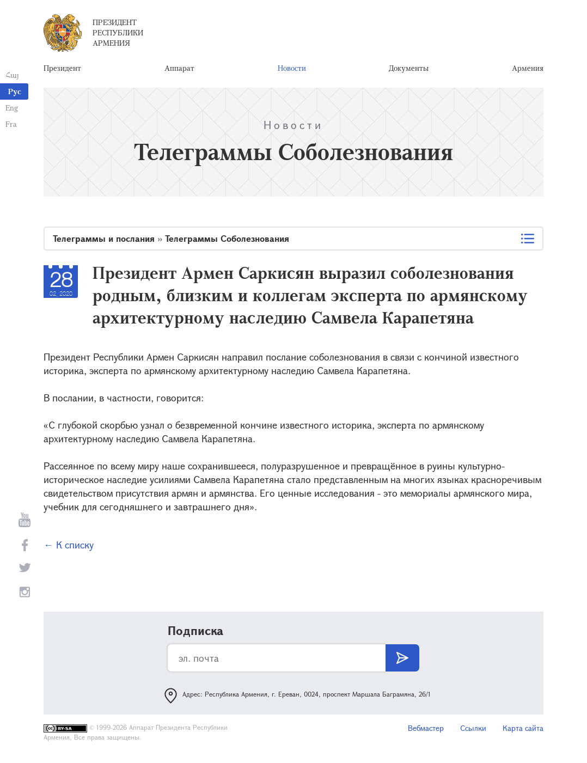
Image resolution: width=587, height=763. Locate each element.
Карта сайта (523, 728)
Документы (409, 68)
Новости (292, 68)
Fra (11, 124)
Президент (62, 68)
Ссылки (473, 728)
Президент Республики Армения (118, 32)
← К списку (69, 544)
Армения (527, 68)
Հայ (12, 75)
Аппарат (179, 68)
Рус (14, 91)
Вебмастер (426, 728)
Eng (11, 107)
